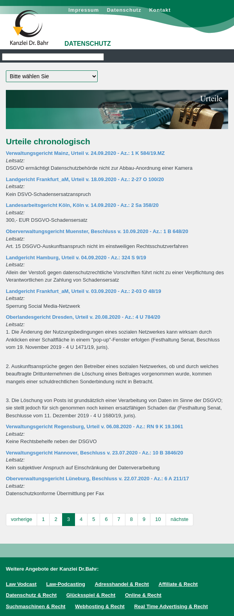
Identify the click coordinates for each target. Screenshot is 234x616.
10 (158, 519)
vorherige (21, 519)
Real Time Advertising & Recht (171, 606)
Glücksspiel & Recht (91, 595)
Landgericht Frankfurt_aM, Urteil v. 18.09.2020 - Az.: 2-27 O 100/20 (85, 179)
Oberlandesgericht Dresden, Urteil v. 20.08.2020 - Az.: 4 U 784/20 (83, 317)
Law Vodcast (21, 584)
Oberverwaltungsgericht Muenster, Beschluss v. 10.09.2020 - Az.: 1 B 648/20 (97, 231)
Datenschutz (124, 10)
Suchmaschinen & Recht (35, 606)
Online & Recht (143, 595)
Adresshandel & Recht (122, 584)
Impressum (83, 10)
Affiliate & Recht (178, 584)
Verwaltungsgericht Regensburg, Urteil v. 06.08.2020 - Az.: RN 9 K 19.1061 (94, 426)
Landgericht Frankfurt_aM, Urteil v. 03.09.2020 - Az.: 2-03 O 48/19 (83, 291)
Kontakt (160, 10)
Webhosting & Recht (100, 606)
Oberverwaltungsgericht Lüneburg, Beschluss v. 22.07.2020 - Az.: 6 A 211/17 (97, 478)
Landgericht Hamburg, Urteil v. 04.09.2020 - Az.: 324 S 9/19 (76, 257)
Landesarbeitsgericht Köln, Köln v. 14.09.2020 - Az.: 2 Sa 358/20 (82, 205)
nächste (180, 519)
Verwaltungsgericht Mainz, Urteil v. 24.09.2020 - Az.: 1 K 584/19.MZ (85, 153)
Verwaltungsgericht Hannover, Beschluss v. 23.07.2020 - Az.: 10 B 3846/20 (94, 453)
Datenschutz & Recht (31, 595)
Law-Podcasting (65, 584)
